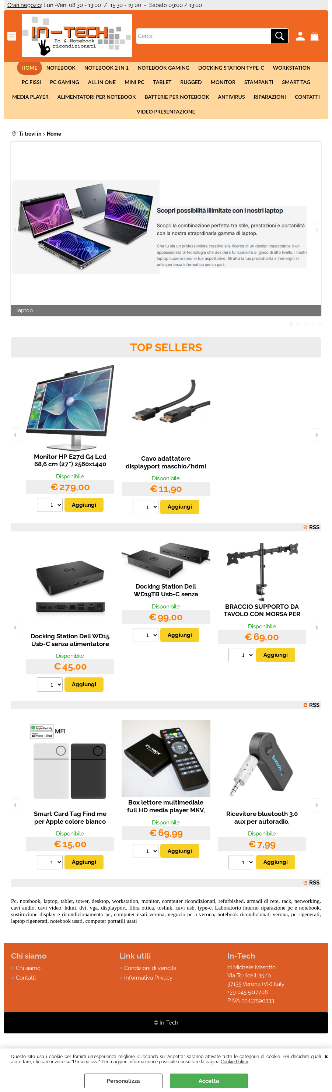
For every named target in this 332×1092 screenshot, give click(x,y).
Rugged (154, 87)
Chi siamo (28, 980)
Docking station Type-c (216, 69)
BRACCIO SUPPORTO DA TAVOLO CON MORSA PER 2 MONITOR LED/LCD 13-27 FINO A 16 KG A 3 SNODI (261, 630)
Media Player (294, 87)
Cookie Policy (234, 1061)
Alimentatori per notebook (77, 104)
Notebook (49, 69)
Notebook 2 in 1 (94, 69)
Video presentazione (166, 122)
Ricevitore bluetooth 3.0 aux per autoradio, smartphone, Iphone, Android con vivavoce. (262, 837)
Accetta (209, 1081)
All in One (69, 87)
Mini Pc (101, 87)
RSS (314, 539)
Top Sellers (166, 359)
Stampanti (219, 87)
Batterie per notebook (155, 104)
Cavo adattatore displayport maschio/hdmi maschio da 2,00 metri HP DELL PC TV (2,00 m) (166, 482)
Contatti (281, 104)
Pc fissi (310, 69)
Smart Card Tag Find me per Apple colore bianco (70, 829)
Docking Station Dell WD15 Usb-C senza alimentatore (70, 652)
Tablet (127, 87)
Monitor (184, 87)
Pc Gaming (33, 87)
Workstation (274, 69)
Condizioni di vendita (150, 980)
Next (316, 242)
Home (20, 69)
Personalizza (123, 1081)
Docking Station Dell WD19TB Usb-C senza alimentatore (166, 606)
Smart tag (255, 87)
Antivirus (208, 104)
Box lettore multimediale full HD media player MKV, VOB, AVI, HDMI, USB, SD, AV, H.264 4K (166, 826)
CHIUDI (326, 1056)
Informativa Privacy (148, 990)
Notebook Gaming (149, 69)
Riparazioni (246, 104)
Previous (16, 242)
